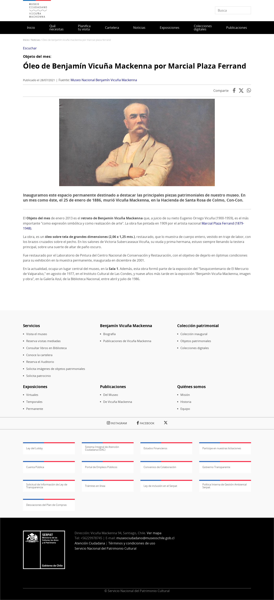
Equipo (185, 409)
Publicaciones (236, 27)
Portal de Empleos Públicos (101, 467)
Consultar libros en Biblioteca (46, 348)
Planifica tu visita (84, 27)
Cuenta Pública (35, 467)
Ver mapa (154, 533)
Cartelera (112, 27)
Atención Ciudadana (90, 543)
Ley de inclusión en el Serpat (160, 486)
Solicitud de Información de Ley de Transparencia (46, 486)
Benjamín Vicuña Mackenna (126, 325)
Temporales (34, 402)
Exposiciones (169, 27)
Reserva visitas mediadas (43, 341)
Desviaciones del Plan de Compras (46, 505)
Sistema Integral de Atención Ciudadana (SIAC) (102, 448)
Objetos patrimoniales (195, 341)
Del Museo (110, 395)
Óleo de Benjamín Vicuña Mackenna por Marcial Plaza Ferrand (134, 66)
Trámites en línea (95, 486)
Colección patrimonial (198, 325)
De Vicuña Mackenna (117, 402)
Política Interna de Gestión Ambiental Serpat (224, 486)
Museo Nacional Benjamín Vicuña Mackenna (104, 80)
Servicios (31, 325)
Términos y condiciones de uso (131, 543)
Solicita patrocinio (38, 376)
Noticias (139, 27)
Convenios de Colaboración (160, 467)
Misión (185, 395)
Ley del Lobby (34, 448)
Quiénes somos (191, 386)
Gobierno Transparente (216, 467)
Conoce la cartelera (39, 355)
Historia (185, 402)
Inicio (31, 27)
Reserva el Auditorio (40, 362)
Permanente (34, 409)
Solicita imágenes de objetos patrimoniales (55, 369)
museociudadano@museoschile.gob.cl (145, 538)
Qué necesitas (56, 27)
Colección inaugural (193, 334)
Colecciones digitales (203, 27)
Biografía (109, 334)
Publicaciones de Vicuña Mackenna (127, 341)
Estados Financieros (155, 448)
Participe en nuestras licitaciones (221, 448)
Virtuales (32, 395)
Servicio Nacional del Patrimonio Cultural (105, 548)
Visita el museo (36, 334)
